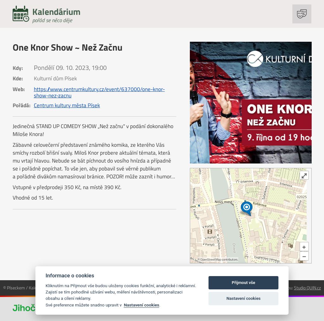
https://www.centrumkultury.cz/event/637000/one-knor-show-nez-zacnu (99, 92)
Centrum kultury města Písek (67, 105)
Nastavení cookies (141, 304)
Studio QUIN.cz (307, 287)
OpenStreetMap (210, 259)
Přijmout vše (243, 282)
